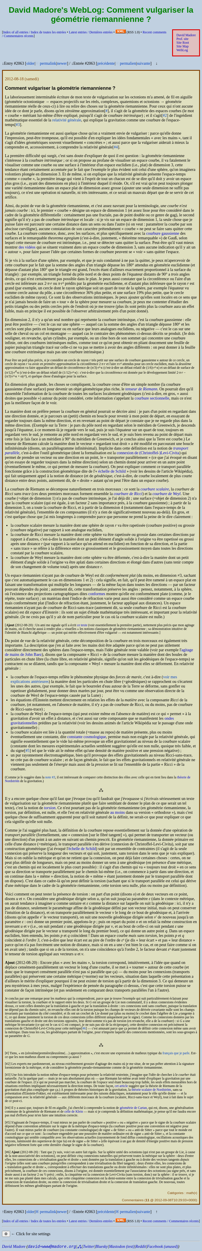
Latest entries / (91, 32)
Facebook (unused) (162, 1246)
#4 (116, 147)
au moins (117, 812)
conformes (96, 594)
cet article (121, 1086)
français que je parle (175, 1053)
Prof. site (182, 39)
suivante (143, 63)
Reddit (140, 1246)
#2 (165, 115)
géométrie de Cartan (133, 1108)
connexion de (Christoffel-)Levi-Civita (148, 453)
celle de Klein (73, 1112)
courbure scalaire (155, 489)
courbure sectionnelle (152, 398)
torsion (49, 808)
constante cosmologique (86, 737)
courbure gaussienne (162, 233)
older (30, 63)
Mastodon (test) (121, 1246)
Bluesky (101, 1246)
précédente (106, 63)
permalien (128, 63)
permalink (48, 63)
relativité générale (66, 120)
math (190, 1193)
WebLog (182, 50)
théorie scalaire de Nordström (151, 1090)
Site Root (182, 43)
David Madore (186, 35)
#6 (84, 1028)
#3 (18, 125)
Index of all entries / (34, 32)
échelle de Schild (112, 471)
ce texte (82, 625)
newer (62, 63)
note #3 (50, 777)
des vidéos (27, 247)
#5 (28, 750)
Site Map (182, 46)
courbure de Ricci (128, 494)
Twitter (88, 1246)
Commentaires (132, 1200)
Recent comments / (171, 1221)
